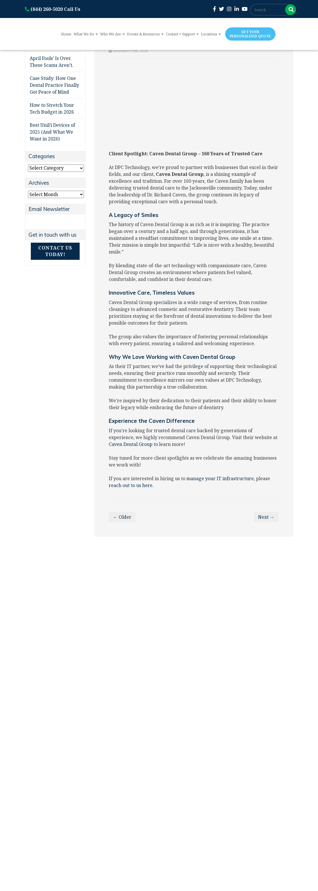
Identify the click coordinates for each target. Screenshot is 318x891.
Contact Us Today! (55, 251)
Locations (211, 34)
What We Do (86, 34)
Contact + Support (182, 34)
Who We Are (112, 34)
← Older (122, 517)
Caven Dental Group (130, 444)
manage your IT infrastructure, (220, 478)
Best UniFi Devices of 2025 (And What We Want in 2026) (52, 132)
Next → (266, 517)
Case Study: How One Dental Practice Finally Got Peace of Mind (54, 85)
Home (66, 34)
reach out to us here (130, 485)
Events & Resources (145, 34)
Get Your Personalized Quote (250, 34)
